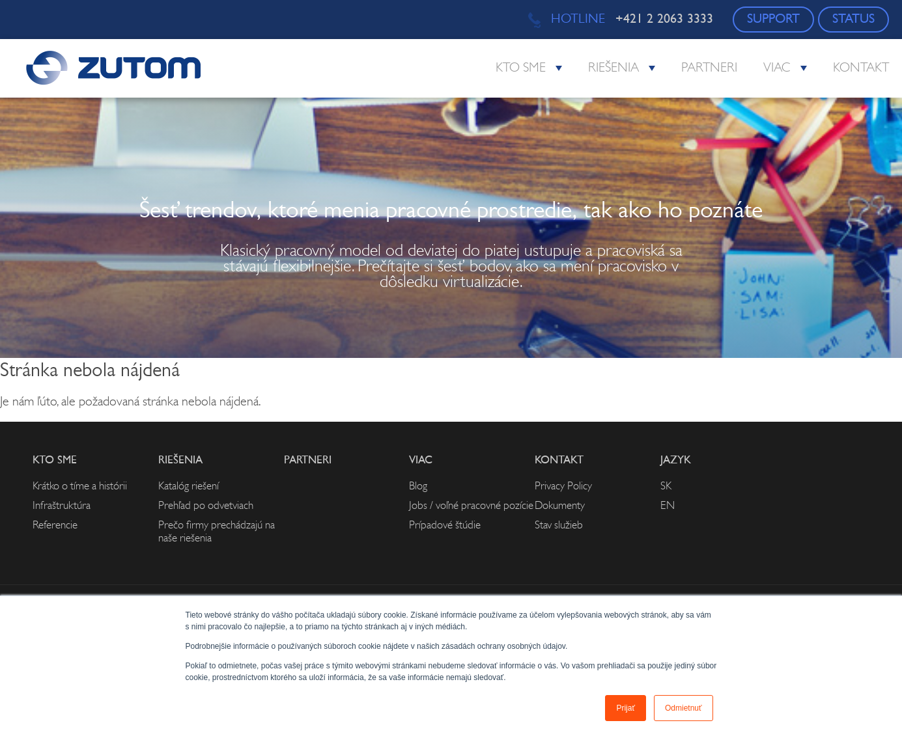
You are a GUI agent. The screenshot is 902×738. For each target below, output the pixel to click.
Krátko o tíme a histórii (80, 486)
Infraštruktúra (62, 506)
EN (667, 506)
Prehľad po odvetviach (205, 506)
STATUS (853, 19)
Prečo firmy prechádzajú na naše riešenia (216, 532)
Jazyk (675, 460)
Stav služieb (559, 525)
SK (665, 486)
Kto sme (521, 68)
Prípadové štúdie (445, 525)
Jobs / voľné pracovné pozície (471, 506)
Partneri (709, 68)
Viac (777, 68)
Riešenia (613, 68)
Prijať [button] (625, 708)
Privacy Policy (563, 486)
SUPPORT (773, 19)
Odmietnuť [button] (683, 708)
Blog (418, 486)
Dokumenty (560, 506)
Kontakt (861, 68)
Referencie (55, 525)
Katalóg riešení (188, 486)
